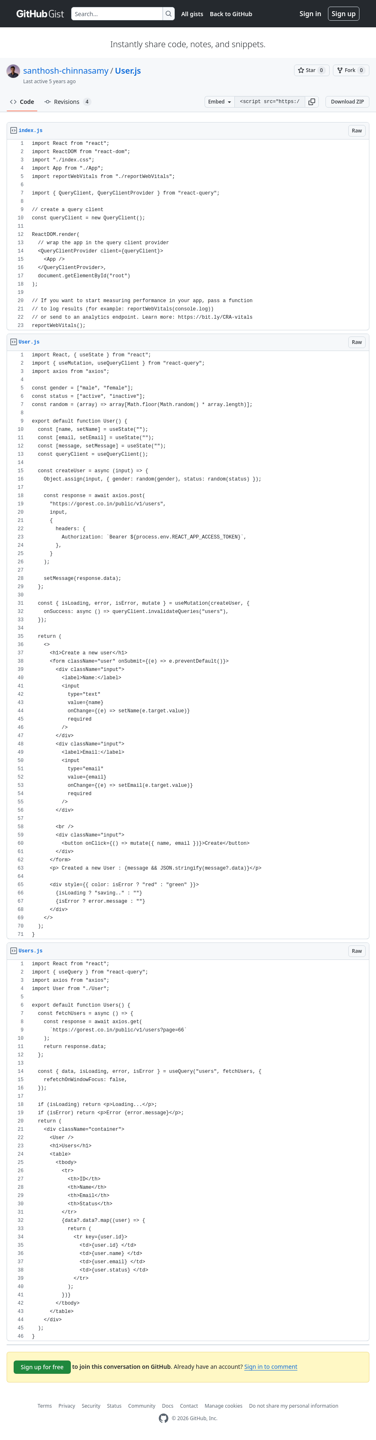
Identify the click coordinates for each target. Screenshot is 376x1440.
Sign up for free (42, 1367)
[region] (188, 234)
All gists (192, 14)
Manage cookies (223, 1405)
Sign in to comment (270, 1366)
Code (22, 102)
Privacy (66, 1405)
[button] (312, 102)
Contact (189, 1405)
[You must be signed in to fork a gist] (351, 70)
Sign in (310, 13)
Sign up (344, 13)
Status (114, 1405)
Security (91, 1405)
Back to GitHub (231, 14)
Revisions (68, 102)
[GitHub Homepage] (164, 1418)
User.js (128, 70)
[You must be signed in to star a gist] (312, 70)
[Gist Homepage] (41, 14)
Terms (45, 1405)
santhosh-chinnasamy (65, 70)
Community (142, 1405)
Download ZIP (347, 101)
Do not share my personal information (294, 1405)
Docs (168, 1405)
